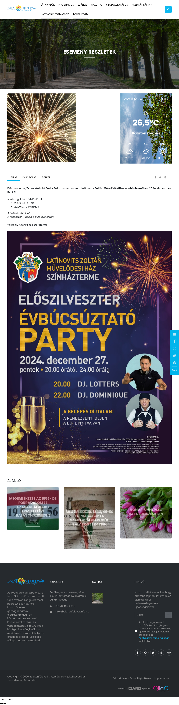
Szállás (82, 4)
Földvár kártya (142, 4)
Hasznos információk (55, 14)
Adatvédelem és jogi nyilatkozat (131, 679)
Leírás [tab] (13, 178)
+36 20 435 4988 (65, 607)
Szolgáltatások (117, 4)
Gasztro (96, 4)
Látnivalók (48, 4)
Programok (66, 4)
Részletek (33, 524)
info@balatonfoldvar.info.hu (72, 612)
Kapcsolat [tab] (30, 178)
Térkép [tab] (46, 178)
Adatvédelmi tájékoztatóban (154, 638)
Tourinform (80, 14)
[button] (168, 9)
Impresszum (161, 679)
